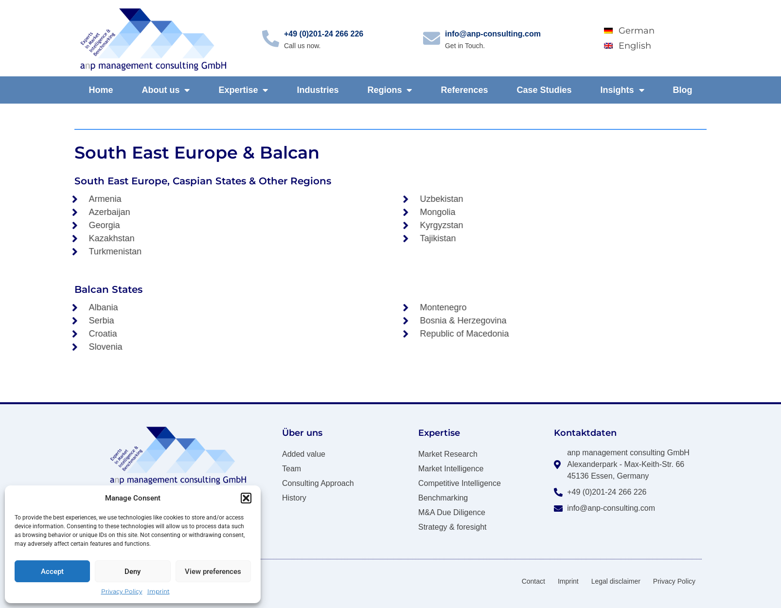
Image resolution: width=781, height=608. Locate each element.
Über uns (302, 433)
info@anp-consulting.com (493, 34)
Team (291, 469)
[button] (246, 498)
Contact (533, 581)
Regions (389, 90)
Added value (303, 454)
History (294, 498)
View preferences (213, 571)
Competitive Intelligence (459, 483)
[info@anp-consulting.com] (431, 38)
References (464, 90)
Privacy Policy (121, 591)
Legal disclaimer (615, 581)
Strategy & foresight (452, 527)
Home (101, 90)
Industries (317, 90)
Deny (132, 571)
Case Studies (543, 90)
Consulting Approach (318, 483)
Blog (682, 90)
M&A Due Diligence (451, 512)
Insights (622, 90)
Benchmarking (443, 498)
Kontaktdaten (585, 433)
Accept (52, 571)
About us (166, 90)
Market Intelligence (450, 469)
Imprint (158, 591)
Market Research (448, 454)
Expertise (243, 90)
